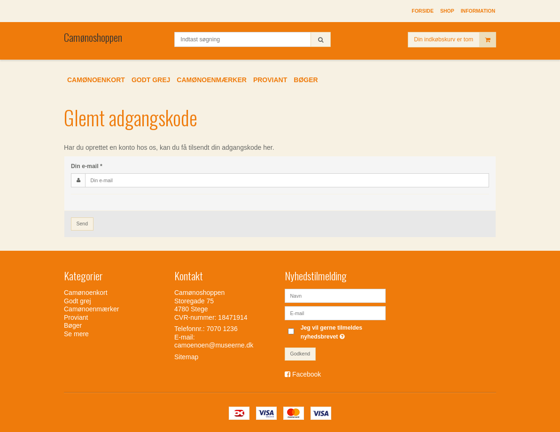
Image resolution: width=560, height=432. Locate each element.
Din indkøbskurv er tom (455, 39)
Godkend (300, 353)
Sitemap (186, 357)
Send (82, 223)
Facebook (306, 374)
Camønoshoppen (93, 37)
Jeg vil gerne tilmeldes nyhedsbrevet (342, 331)
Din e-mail (86, 166)
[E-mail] (335, 312)
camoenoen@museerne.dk (213, 345)
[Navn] (335, 295)
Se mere (76, 334)
